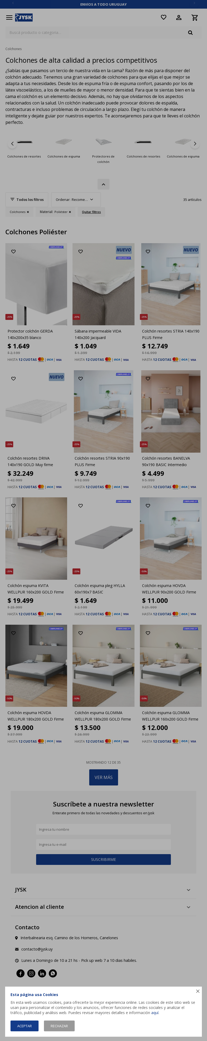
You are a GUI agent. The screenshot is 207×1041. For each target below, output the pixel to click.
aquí (154, 1012)
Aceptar (24, 1025)
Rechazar (59, 1025)
